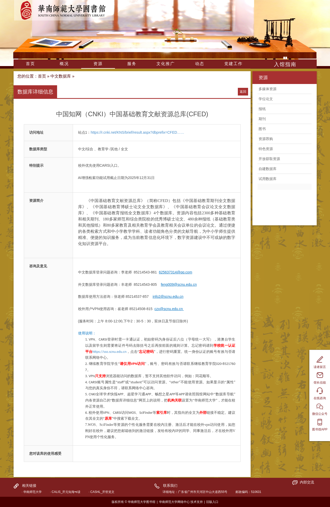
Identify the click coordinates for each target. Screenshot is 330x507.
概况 (64, 63)
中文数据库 (60, 76)
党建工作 (233, 63)
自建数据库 (267, 169)
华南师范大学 (32, 492)
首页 (30, 63)
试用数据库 (267, 179)
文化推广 (165, 63)
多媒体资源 (267, 89)
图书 (262, 129)
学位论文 (266, 99)
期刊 (262, 119)
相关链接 (29, 485)
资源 (98, 63)
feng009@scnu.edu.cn (179, 284)
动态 (199, 63)
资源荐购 (266, 139)
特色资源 (266, 149)
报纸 (262, 109)
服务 (131, 63)
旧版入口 (212, 502)
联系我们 (170, 485)
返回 (243, 91)
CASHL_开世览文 (102, 492)
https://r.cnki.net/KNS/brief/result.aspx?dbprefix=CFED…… (137, 132)
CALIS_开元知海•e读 (66, 492)
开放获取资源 (269, 159)
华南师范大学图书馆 (64, 10)
